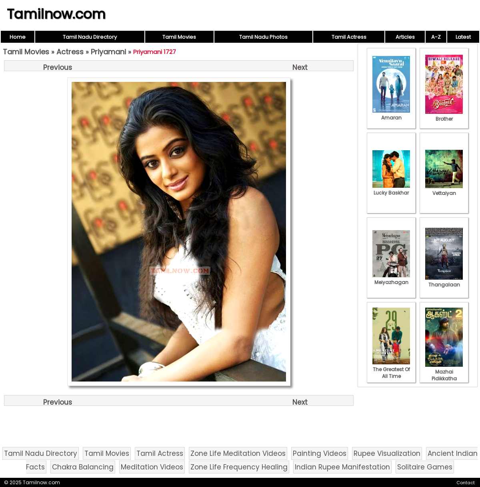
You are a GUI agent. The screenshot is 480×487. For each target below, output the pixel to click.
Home (18, 37)
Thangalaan (444, 281)
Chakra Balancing (83, 467)
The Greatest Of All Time (391, 369)
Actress (70, 52)
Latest (463, 37)
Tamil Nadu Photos (263, 37)
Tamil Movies (179, 37)
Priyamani (108, 52)
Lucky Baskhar (391, 189)
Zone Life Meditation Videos (238, 453)
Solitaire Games (424, 467)
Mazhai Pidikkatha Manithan (444, 375)
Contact (465, 482)
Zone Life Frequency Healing (239, 467)
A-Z (436, 37)
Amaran (391, 114)
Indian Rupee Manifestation (342, 467)
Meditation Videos (152, 467)
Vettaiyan (444, 190)
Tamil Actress (349, 37)
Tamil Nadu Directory (90, 37)
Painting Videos (319, 453)
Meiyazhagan (391, 279)
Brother (444, 115)
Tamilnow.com (56, 14)
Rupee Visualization (387, 453)
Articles (405, 37)
